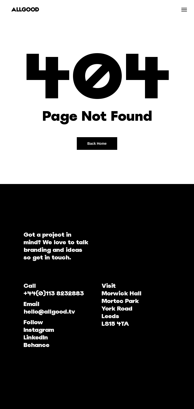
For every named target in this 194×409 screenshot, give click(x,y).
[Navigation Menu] (184, 9)
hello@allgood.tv (49, 311)
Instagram (38, 330)
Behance (36, 345)
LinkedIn (35, 337)
